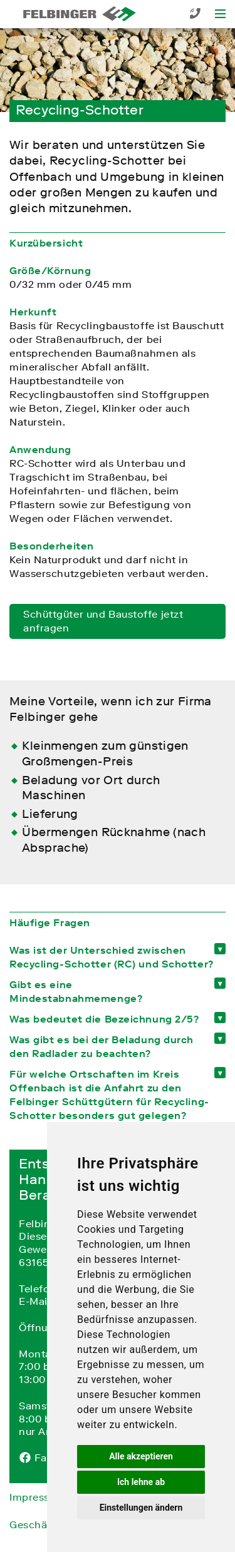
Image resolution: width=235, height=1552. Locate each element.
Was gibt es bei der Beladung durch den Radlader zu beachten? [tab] (101, 1046)
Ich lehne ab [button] (141, 1482)
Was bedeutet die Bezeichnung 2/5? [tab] (104, 1019)
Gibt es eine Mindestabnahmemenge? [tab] (75, 991)
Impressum (37, 1497)
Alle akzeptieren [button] (141, 1456)
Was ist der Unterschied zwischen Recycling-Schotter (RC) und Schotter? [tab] (111, 957)
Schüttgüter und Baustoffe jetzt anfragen (103, 621)
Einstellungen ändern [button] (141, 1508)
